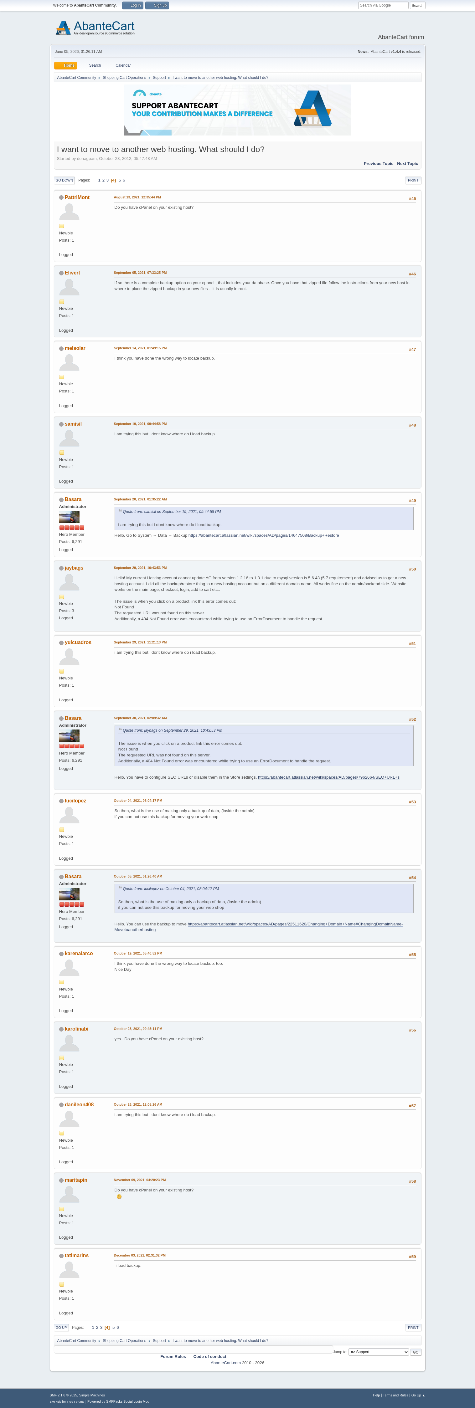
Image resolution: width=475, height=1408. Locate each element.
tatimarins (77, 1255)
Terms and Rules (395, 1395)
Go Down (64, 180)
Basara (73, 499)
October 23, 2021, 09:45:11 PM (138, 1029)
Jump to (340, 1352)
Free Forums (76, 1401)
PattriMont (77, 197)
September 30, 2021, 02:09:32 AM (140, 718)
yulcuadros (78, 642)
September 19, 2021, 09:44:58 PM (140, 424)
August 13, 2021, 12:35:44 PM (137, 197)
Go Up (61, 1327)
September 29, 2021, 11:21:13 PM (140, 642)
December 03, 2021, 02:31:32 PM (140, 1255)
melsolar (75, 348)
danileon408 (79, 1104)
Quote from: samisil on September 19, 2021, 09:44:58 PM (172, 511)
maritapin (76, 1180)
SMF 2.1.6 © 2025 (63, 1395)
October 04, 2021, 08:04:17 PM (138, 800)
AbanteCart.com (226, 1362)
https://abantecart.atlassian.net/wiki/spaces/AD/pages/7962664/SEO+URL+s (329, 777)
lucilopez (75, 800)
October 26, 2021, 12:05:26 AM (138, 1104)
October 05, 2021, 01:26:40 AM (138, 876)
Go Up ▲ (418, 1395)
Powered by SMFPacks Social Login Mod (118, 1401)
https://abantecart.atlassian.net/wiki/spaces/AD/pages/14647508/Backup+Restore (263, 535)
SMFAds (55, 1401)
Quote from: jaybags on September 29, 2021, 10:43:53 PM (173, 730)
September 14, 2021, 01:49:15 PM (140, 348)
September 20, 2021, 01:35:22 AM (140, 499)
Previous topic (379, 163)
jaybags (74, 568)
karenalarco (79, 953)
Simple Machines (92, 1395)
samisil (73, 424)
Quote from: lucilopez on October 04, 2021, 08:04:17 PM (171, 889)
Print (413, 180)
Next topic (407, 163)
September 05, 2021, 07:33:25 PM (140, 272)
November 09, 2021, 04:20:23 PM (140, 1180)
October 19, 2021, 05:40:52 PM (138, 953)
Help (376, 1395)
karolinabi (77, 1029)
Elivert (72, 272)
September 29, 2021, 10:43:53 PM (140, 568)
